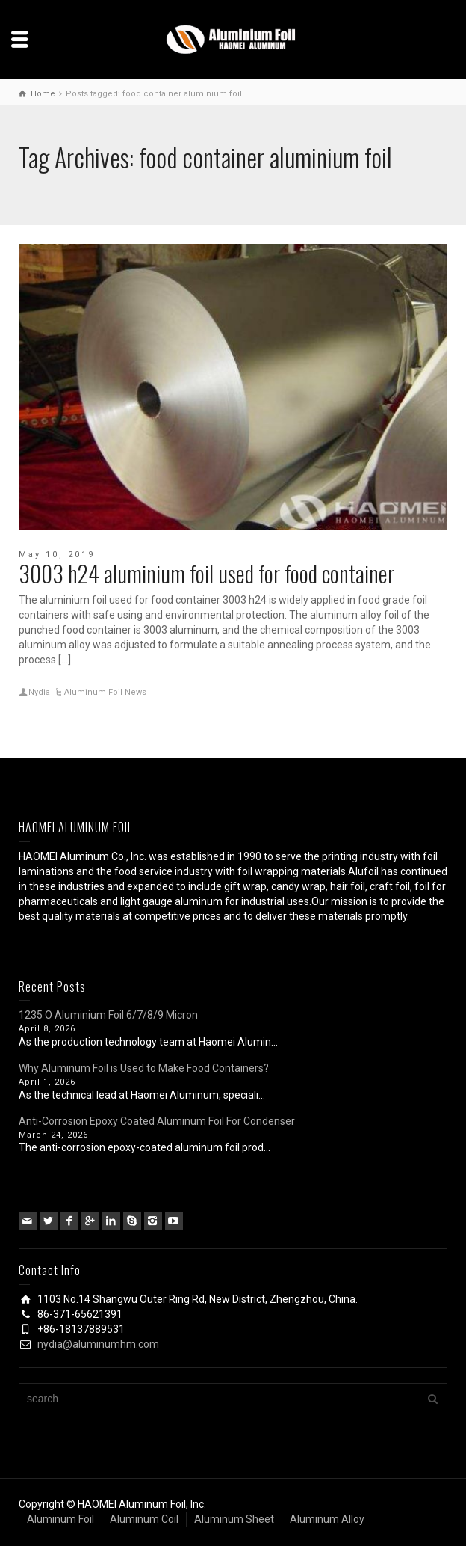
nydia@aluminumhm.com (98, 1344)
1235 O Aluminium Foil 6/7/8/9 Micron (108, 1015)
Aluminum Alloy (327, 1519)
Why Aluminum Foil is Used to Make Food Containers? (144, 1068)
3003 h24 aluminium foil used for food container (206, 573)
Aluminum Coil (144, 1519)
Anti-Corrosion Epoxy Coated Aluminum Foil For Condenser (157, 1121)
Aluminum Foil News (105, 692)
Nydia (39, 692)
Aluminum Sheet (234, 1519)
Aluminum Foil (60, 1519)
